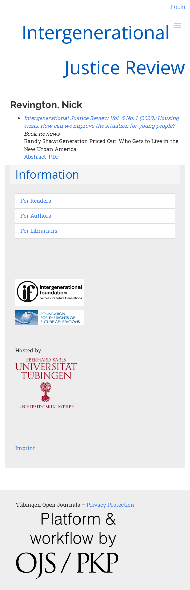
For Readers (35, 200)
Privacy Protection (110, 504)
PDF (54, 156)
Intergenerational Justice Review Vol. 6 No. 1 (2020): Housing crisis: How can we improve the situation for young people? (101, 121)
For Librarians (38, 230)
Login (178, 7)
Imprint (25, 447)
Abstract (35, 156)
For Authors (35, 215)
